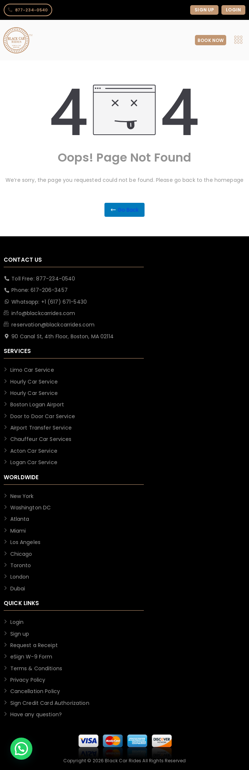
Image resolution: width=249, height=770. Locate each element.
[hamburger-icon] (238, 40)
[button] (21, 749)
